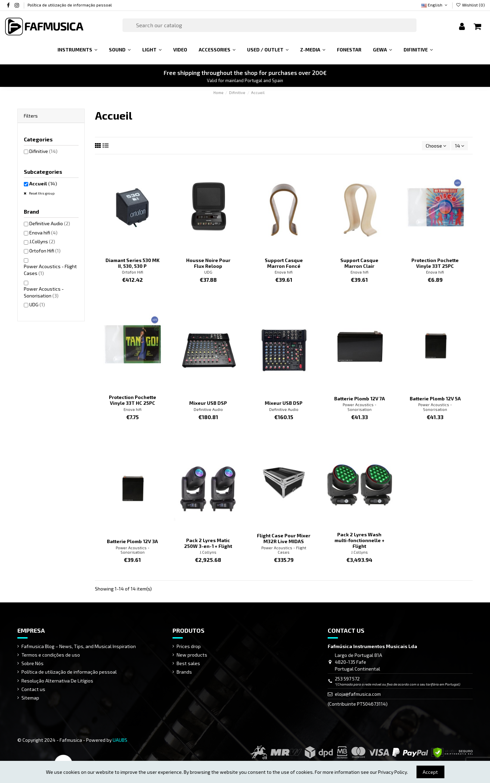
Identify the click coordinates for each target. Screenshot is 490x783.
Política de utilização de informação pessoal (70, 4)
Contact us (33, 689)
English (434, 4)
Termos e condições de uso (50, 655)
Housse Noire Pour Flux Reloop (208, 263)
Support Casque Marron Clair (359, 263)
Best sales (188, 663)
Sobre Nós (32, 663)
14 (459, 146)
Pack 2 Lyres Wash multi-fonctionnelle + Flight (359, 540)
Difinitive (43, 151)
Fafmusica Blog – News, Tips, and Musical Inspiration (78, 646)
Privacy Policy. (393, 772)
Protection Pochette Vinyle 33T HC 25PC (132, 400)
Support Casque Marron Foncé (284, 263)
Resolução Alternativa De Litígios (57, 681)
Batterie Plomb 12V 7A (359, 398)
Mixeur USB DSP (208, 403)
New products (192, 655)
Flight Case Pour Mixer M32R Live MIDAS (283, 538)
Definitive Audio (208, 409)
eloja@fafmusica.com (358, 694)
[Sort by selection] (436, 145)
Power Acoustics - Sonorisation (359, 406)
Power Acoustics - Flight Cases (283, 550)
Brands (184, 672)
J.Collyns (208, 552)
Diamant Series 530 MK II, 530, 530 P (132, 263)
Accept (430, 772)
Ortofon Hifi (132, 272)
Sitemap (30, 698)
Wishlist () (470, 4)
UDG (208, 272)
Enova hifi (284, 272)
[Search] (269, 25)
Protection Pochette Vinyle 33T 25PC (435, 263)
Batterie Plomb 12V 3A (132, 541)
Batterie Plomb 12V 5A (435, 398)
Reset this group (41, 193)
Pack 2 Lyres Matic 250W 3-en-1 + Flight (208, 543)
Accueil (43, 183)
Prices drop (189, 646)
